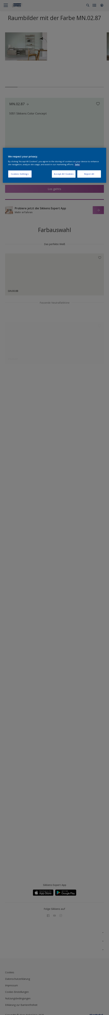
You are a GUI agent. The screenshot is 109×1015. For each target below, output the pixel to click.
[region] (54, 165)
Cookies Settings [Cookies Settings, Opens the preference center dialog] (20, 174)
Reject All (89, 174)
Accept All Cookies (63, 174)
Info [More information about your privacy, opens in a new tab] (77, 164)
